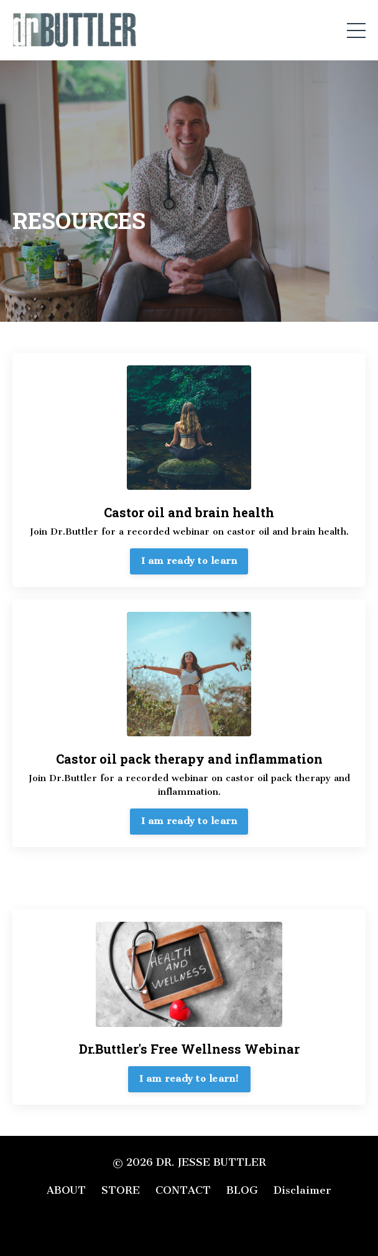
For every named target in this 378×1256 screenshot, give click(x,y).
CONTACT (183, 1190)
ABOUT (66, 1190)
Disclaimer (302, 1190)
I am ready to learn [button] (189, 560)
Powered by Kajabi (189, 1224)
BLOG (242, 1190)
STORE (120, 1190)
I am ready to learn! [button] (189, 1078)
